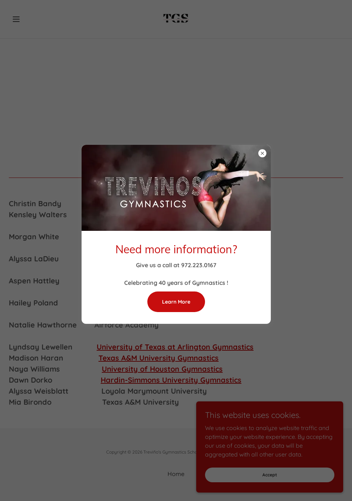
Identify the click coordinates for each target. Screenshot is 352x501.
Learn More (176, 301)
